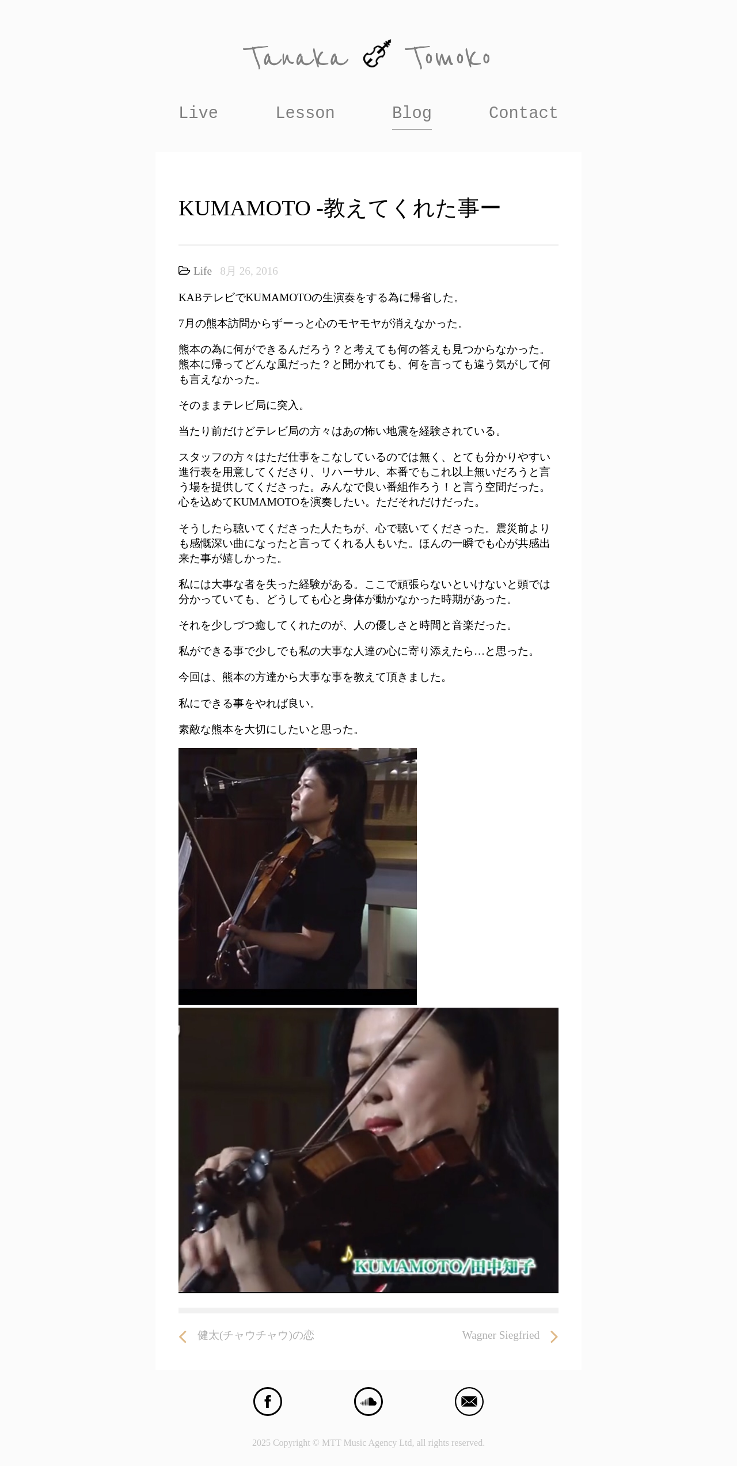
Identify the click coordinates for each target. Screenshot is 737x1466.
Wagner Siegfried (510, 1336)
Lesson (305, 113)
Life (202, 271)
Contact (524, 113)
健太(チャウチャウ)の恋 (246, 1336)
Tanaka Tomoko (368, 58)
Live (198, 113)
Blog (412, 113)
